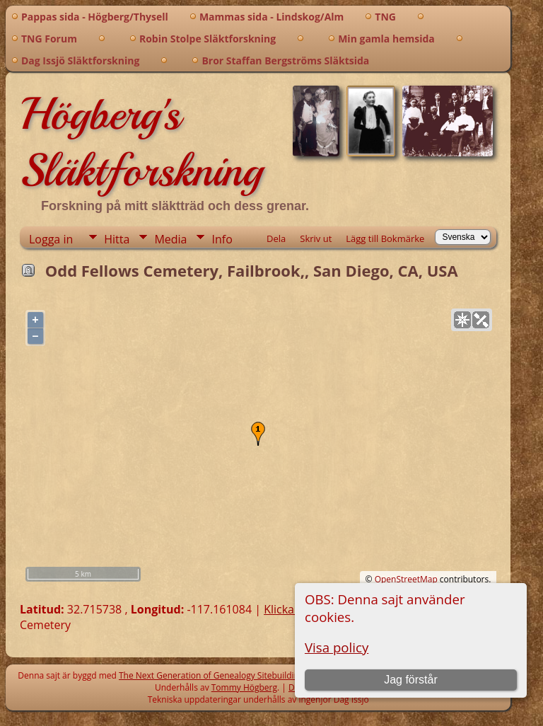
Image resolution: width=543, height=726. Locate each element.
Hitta (116, 239)
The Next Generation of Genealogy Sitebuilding (211, 675)
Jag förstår (411, 680)
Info (221, 239)
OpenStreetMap (406, 579)
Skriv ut (316, 238)
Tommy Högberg (244, 687)
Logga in (51, 239)
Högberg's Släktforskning (141, 142)
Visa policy (336, 647)
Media (170, 239)
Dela (276, 238)
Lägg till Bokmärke (385, 238)
